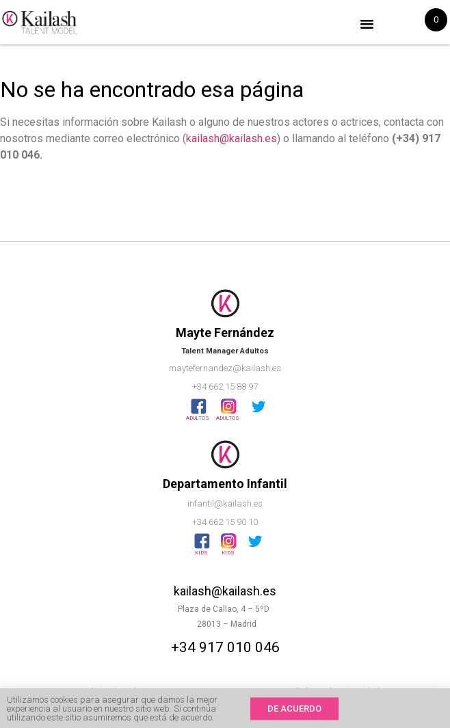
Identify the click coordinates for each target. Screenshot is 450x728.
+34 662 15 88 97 (225, 386)
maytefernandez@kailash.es (225, 368)
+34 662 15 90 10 (225, 522)
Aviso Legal (113, 691)
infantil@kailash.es (225, 503)
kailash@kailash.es (231, 138)
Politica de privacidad (337, 691)
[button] (367, 24)
